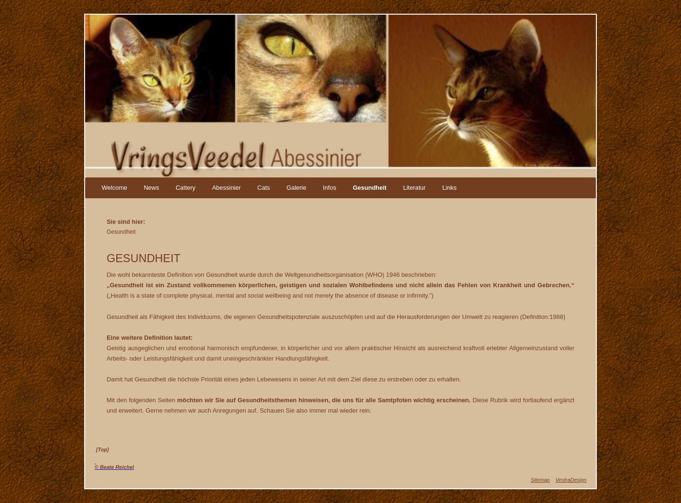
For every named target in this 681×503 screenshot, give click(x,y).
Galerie (296, 187)
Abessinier (226, 187)
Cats (263, 187)
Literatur (414, 187)
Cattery (185, 187)
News (151, 187)
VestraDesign (570, 480)
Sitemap (540, 480)
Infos (329, 187)
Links (449, 187)
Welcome (114, 187)
